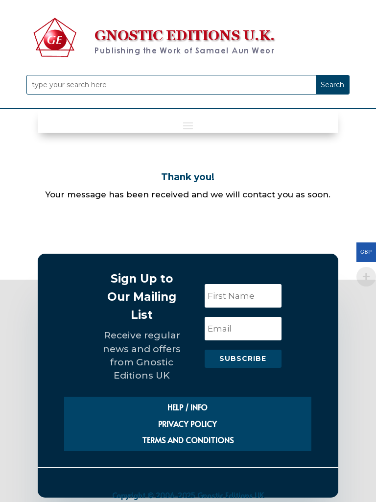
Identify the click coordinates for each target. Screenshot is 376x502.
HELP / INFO (187, 407)
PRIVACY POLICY (187, 423)
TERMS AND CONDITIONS (188, 439)
